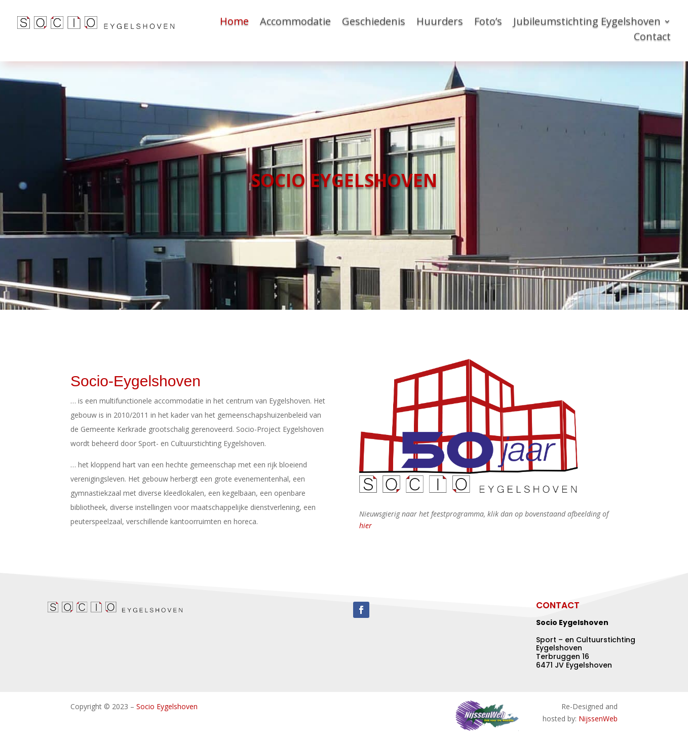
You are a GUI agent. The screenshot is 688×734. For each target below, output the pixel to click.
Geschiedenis (373, 23)
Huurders (439, 23)
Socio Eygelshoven (167, 706)
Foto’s (488, 23)
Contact (652, 38)
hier (365, 525)
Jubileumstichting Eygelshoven (587, 23)
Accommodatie (295, 23)
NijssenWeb (598, 718)
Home (234, 23)
